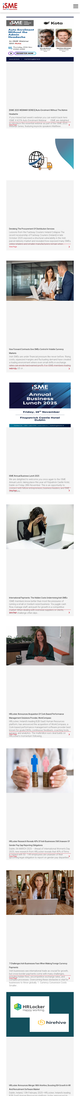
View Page (13, 125)
